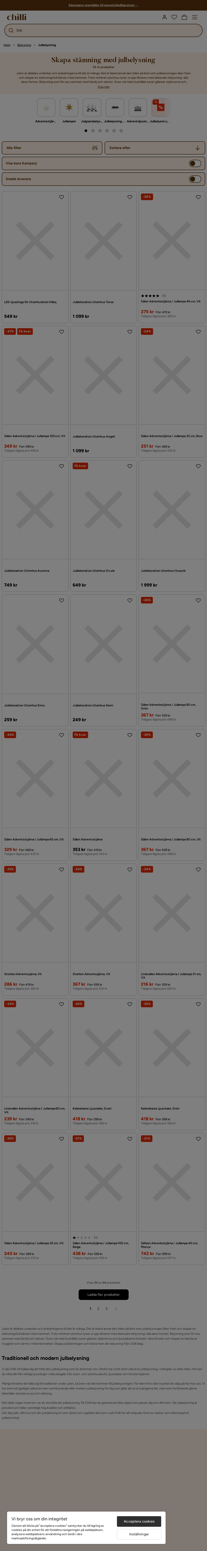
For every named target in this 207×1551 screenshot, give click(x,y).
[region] (86, 1528)
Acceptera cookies (139, 1521)
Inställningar (139, 1534)
